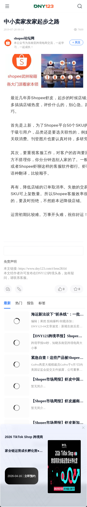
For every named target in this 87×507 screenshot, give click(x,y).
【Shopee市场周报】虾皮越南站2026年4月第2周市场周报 (57, 401)
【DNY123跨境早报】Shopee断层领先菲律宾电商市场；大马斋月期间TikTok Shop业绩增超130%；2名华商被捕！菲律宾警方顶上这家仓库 (57, 336)
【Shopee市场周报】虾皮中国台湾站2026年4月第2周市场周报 (57, 379)
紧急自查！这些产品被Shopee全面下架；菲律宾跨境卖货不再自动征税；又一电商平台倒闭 (57, 358)
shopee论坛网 (24, 38)
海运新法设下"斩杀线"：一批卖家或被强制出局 (57, 314)
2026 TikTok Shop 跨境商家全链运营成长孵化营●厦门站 (24, 446)
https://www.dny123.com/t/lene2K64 (42, 268)
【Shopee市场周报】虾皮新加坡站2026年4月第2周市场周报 (57, 423)
